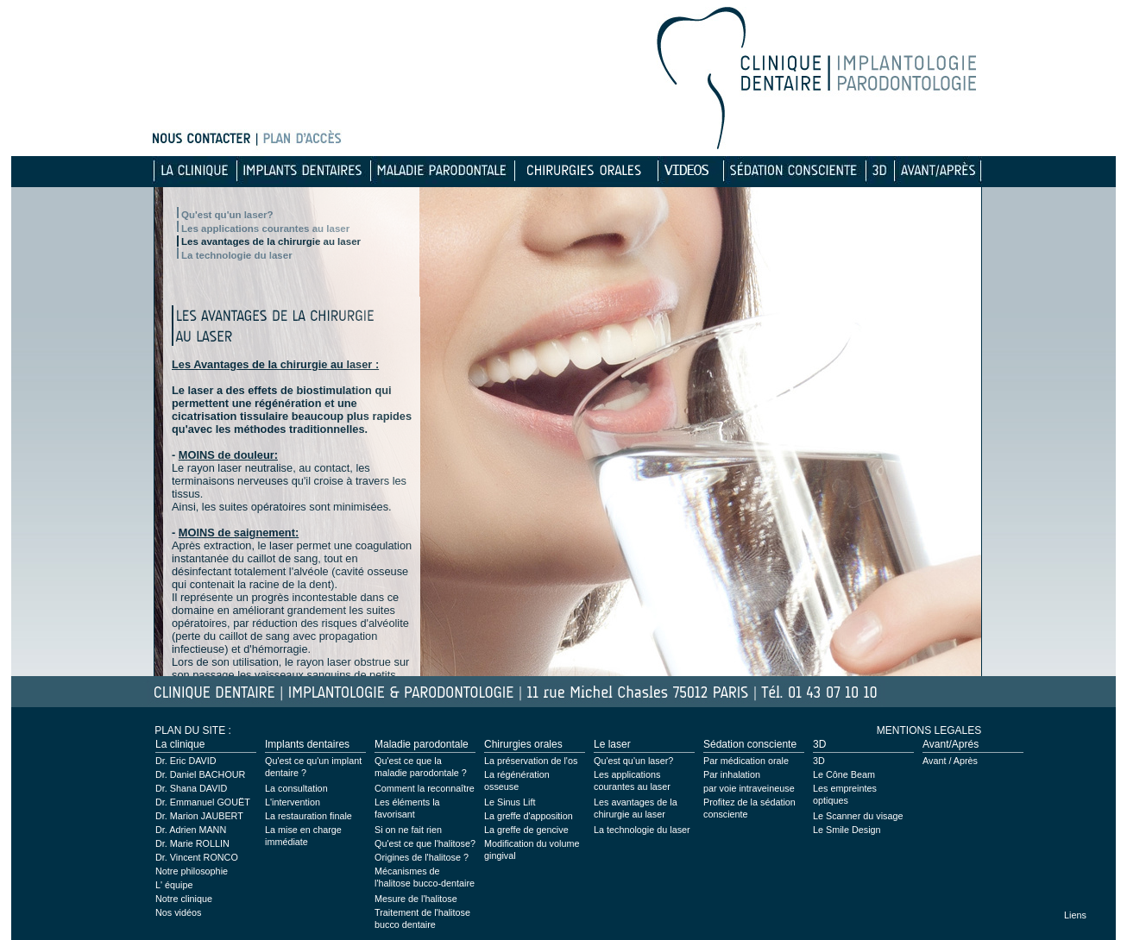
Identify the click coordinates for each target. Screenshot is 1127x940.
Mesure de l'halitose (416, 898)
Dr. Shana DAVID (191, 788)
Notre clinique (183, 898)
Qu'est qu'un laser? (227, 215)
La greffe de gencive (526, 829)
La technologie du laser (237, 255)
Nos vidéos (178, 912)
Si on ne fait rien (408, 829)
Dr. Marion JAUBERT (199, 816)
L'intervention (292, 802)
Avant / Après (950, 760)
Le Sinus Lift (509, 802)
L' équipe (174, 885)
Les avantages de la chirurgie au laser (271, 241)
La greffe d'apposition (528, 816)
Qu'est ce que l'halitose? (425, 843)
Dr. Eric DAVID (186, 760)
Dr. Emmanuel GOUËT (202, 802)
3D (819, 760)
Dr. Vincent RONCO (196, 857)
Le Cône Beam (844, 774)
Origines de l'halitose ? (422, 857)
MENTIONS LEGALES (929, 730)
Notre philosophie (191, 871)
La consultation (296, 788)
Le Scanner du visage (858, 816)
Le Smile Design (847, 829)
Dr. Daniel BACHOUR (200, 774)
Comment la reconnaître (425, 788)
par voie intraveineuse (749, 788)
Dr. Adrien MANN (190, 829)
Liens (1075, 915)
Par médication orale (746, 760)
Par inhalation (731, 774)
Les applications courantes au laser (265, 228)
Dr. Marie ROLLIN (192, 843)
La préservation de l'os (530, 760)
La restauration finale (308, 816)
